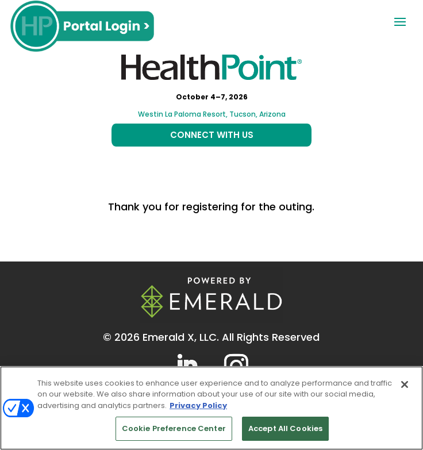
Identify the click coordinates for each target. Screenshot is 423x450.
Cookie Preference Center (174, 428)
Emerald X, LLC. (181, 337)
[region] (211, 408)
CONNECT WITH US (211, 135)
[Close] (404, 384)
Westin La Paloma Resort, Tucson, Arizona (212, 114)
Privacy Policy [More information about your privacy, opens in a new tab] (198, 405)
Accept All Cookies (285, 428)
